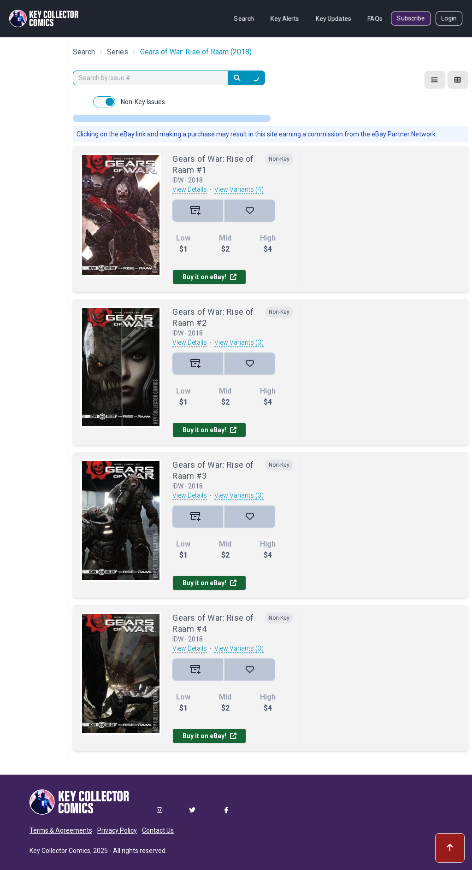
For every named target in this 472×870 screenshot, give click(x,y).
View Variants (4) (239, 189)
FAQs (375, 18)
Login (449, 18)
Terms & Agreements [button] (61, 830)
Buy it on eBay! (209, 277)
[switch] (104, 101)
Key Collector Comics (60, 850)
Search (244, 18)
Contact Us (158, 830)
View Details (189, 189)
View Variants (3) (239, 342)
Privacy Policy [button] (117, 830)
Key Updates (333, 18)
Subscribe (410, 18)
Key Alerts (285, 18)
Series (117, 51)
